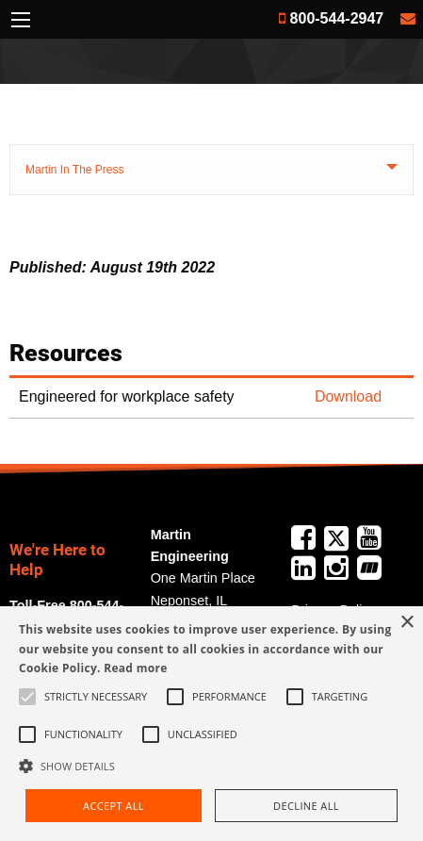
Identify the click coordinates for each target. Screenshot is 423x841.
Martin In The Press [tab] (74, 169)
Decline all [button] (306, 806)
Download (348, 396)
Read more (135, 668)
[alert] (211, 723)
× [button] (406, 623)
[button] (211, 765)
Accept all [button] (113, 806)
